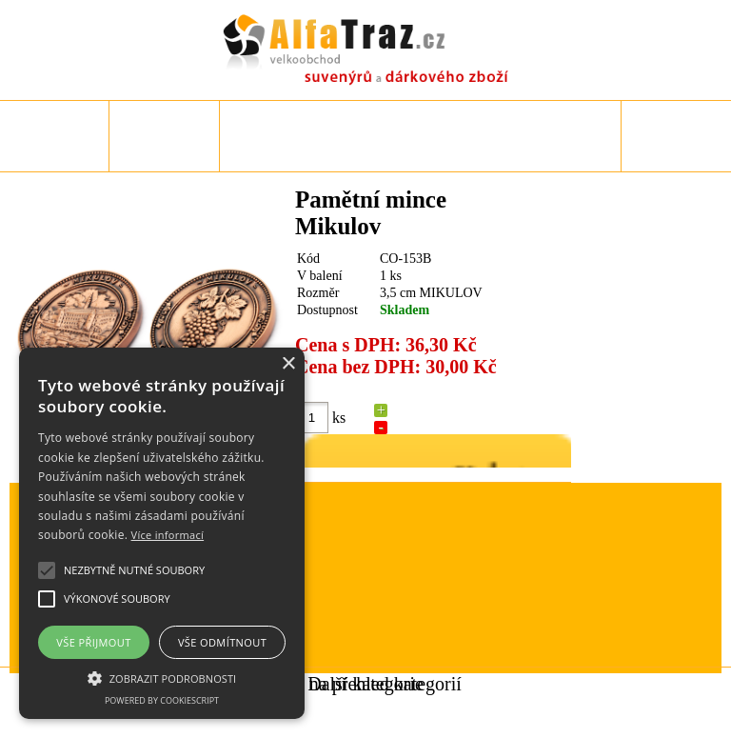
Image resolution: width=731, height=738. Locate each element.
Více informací (168, 535)
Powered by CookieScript (162, 700)
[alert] (162, 533)
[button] (162, 677)
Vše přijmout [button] (93, 642)
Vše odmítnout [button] (222, 642)
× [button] (288, 364)
